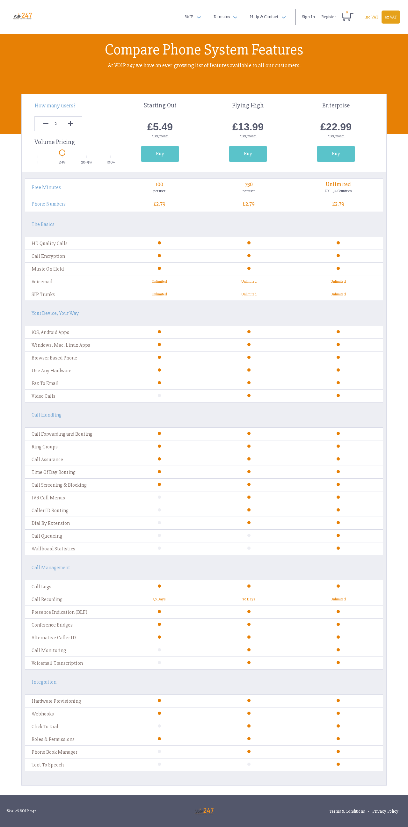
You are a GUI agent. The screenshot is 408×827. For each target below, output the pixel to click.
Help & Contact (264, 16)
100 (159, 184)
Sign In (308, 16)
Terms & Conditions (347, 811)
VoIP (189, 16)
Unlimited (338, 184)
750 (249, 184)
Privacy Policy (385, 811)
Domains (222, 16)
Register (328, 16)
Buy (160, 153)
